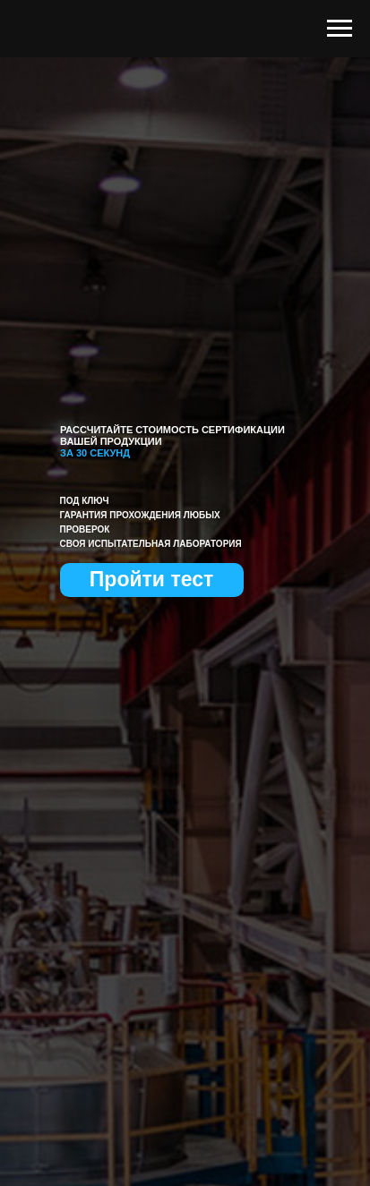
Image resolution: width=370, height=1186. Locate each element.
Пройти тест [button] (151, 579)
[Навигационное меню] (339, 29)
